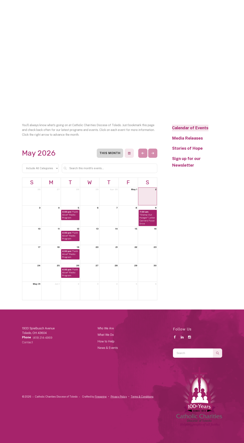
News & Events (107, 348)
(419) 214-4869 (42, 337)
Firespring (101, 396)
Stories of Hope (187, 148)
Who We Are (105, 328)
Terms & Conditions (142, 396)
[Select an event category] (40, 168)
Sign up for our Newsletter (186, 162)
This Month (110, 153)
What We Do (105, 335)
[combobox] (193, 353)
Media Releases (187, 138)
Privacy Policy (119, 396)
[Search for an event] (110, 168)
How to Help (105, 341)
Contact (27, 342)
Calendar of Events (190, 127)
